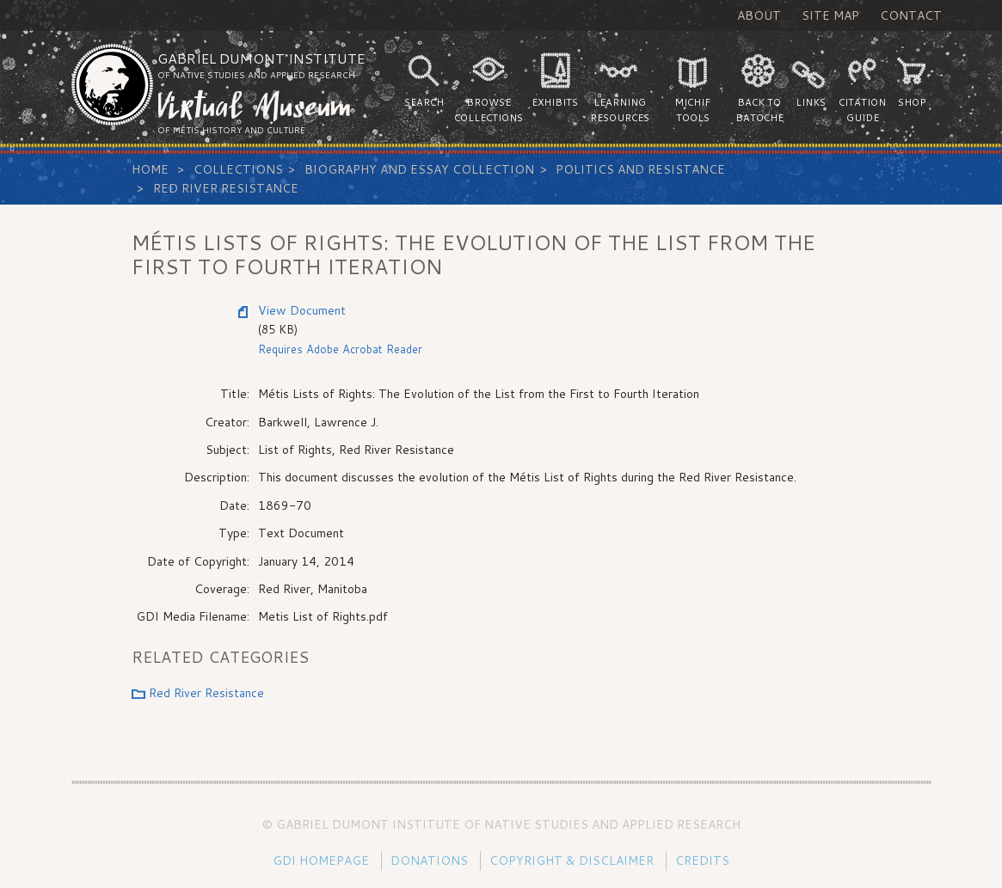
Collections (238, 169)
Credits (702, 860)
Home (150, 169)
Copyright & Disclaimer (571, 860)
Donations (429, 860)
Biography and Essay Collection (419, 169)
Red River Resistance (225, 188)
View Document (302, 310)
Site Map (830, 15)
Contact (911, 15)
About (759, 15)
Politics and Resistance (640, 169)
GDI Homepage (321, 860)
